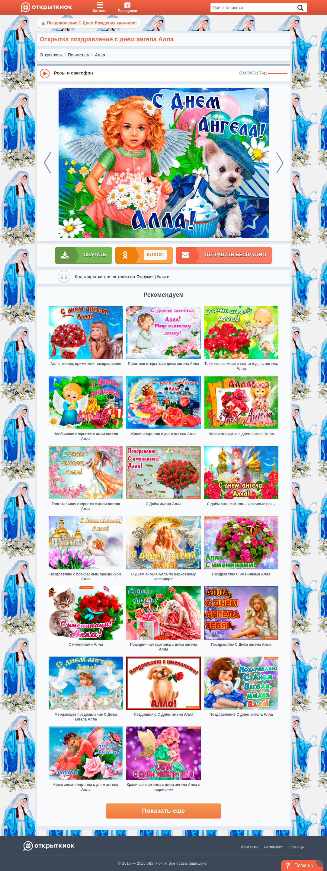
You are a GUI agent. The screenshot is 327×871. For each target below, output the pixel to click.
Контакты (249, 847)
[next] (280, 162)
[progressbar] (277, 73)
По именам (79, 54)
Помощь (296, 847)
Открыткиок (51, 54)
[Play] (45, 73)
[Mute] (265, 74)
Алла (100, 54)
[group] (163, 73)
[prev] (47, 162)
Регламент (273, 847)
